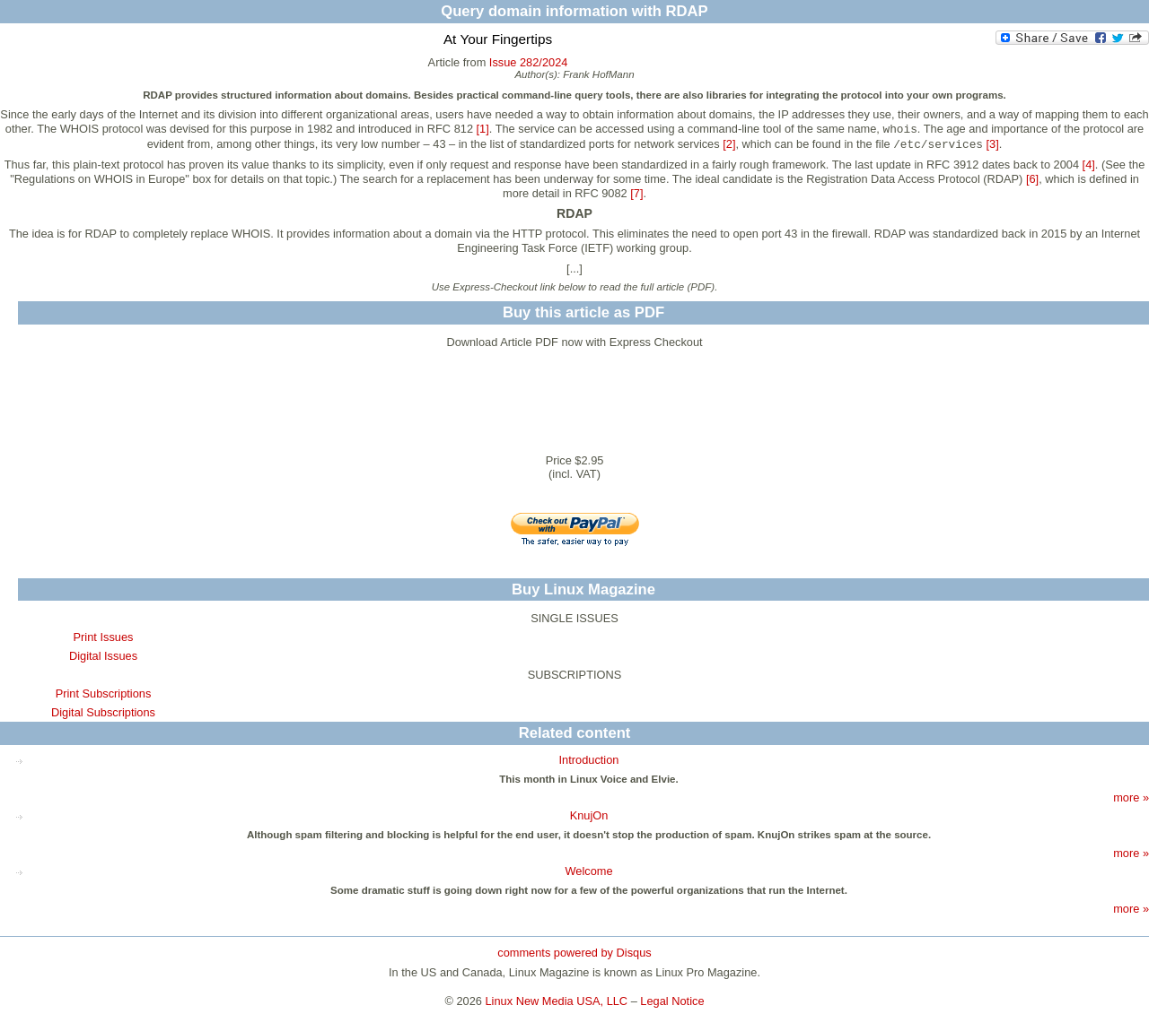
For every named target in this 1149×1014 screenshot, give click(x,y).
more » (1131, 797)
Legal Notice (672, 1001)
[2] (729, 144)
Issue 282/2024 (528, 62)
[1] (483, 128)
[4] (1089, 164)
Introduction (589, 760)
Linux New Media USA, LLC (557, 1001)
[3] (993, 144)
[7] (636, 193)
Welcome (588, 871)
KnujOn (589, 815)
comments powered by (574, 952)
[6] (1032, 179)
